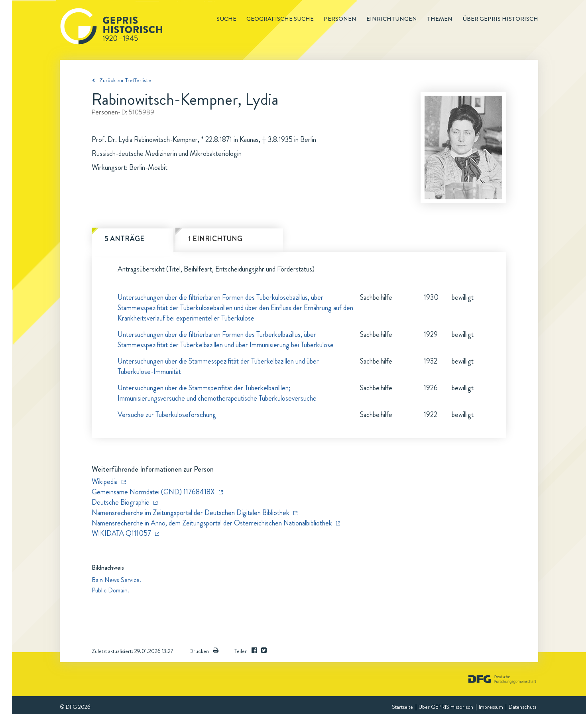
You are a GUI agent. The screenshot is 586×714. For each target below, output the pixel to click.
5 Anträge (124, 239)
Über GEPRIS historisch (500, 18)
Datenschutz (522, 707)
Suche (226, 18)
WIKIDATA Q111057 (121, 533)
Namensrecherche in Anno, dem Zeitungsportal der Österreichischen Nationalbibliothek (212, 523)
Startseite (402, 707)
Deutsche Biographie (120, 502)
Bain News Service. (116, 579)
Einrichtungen (391, 18)
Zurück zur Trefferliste (125, 80)
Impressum (491, 707)
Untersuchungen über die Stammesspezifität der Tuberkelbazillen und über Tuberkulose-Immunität (218, 366)
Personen (340, 18)
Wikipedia (105, 481)
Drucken (203, 651)
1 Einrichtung (215, 239)
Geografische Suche (280, 18)
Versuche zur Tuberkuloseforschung (167, 414)
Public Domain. (110, 590)
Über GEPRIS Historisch (446, 707)
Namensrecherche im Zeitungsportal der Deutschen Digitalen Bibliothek (190, 512)
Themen (439, 18)
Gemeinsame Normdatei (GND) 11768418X (153, 492)
